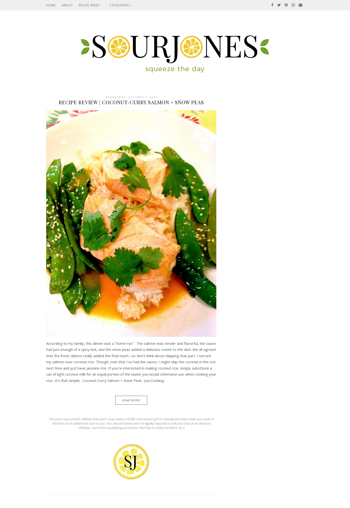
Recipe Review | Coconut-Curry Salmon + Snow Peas (131, 102)
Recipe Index (89, 5)
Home (51, 5)
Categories (120, 5)
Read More (131, 400)
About (67, 5)
